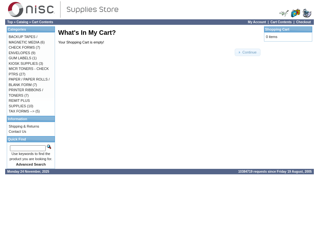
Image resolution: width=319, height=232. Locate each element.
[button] (247, 52)
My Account (257, 22)
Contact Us (17, 131)
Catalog (22, 22)
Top (10, 22)
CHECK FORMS (22, 47)
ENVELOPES (19, 53)
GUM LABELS (20, 58)
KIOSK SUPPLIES (23, 63)
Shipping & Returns (24, 126)
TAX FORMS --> (21, 111)
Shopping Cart (277, 29)
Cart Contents (42, 22)
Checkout (303, 22)
